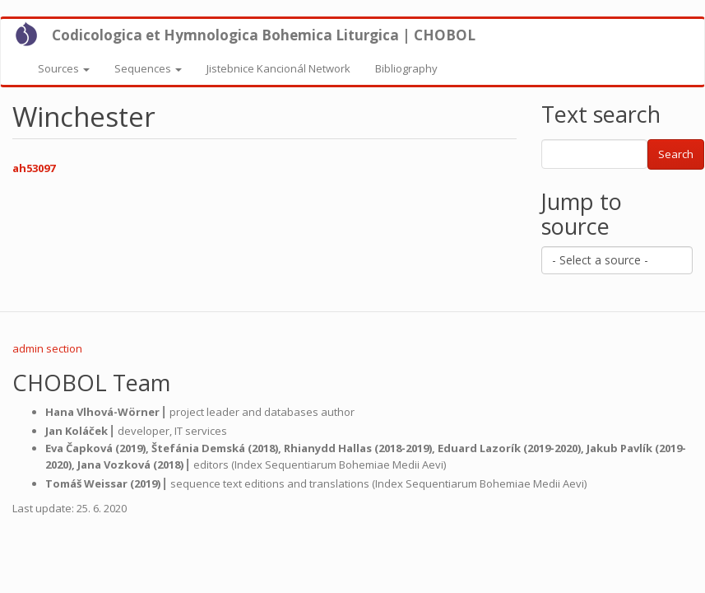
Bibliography (406, 68)
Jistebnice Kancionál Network (278, 68)
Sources (64, 68)
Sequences (148, 68)
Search (675, 154)
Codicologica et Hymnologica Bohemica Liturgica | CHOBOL (263, 35)
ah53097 (33, 168)
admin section (47, 348)
